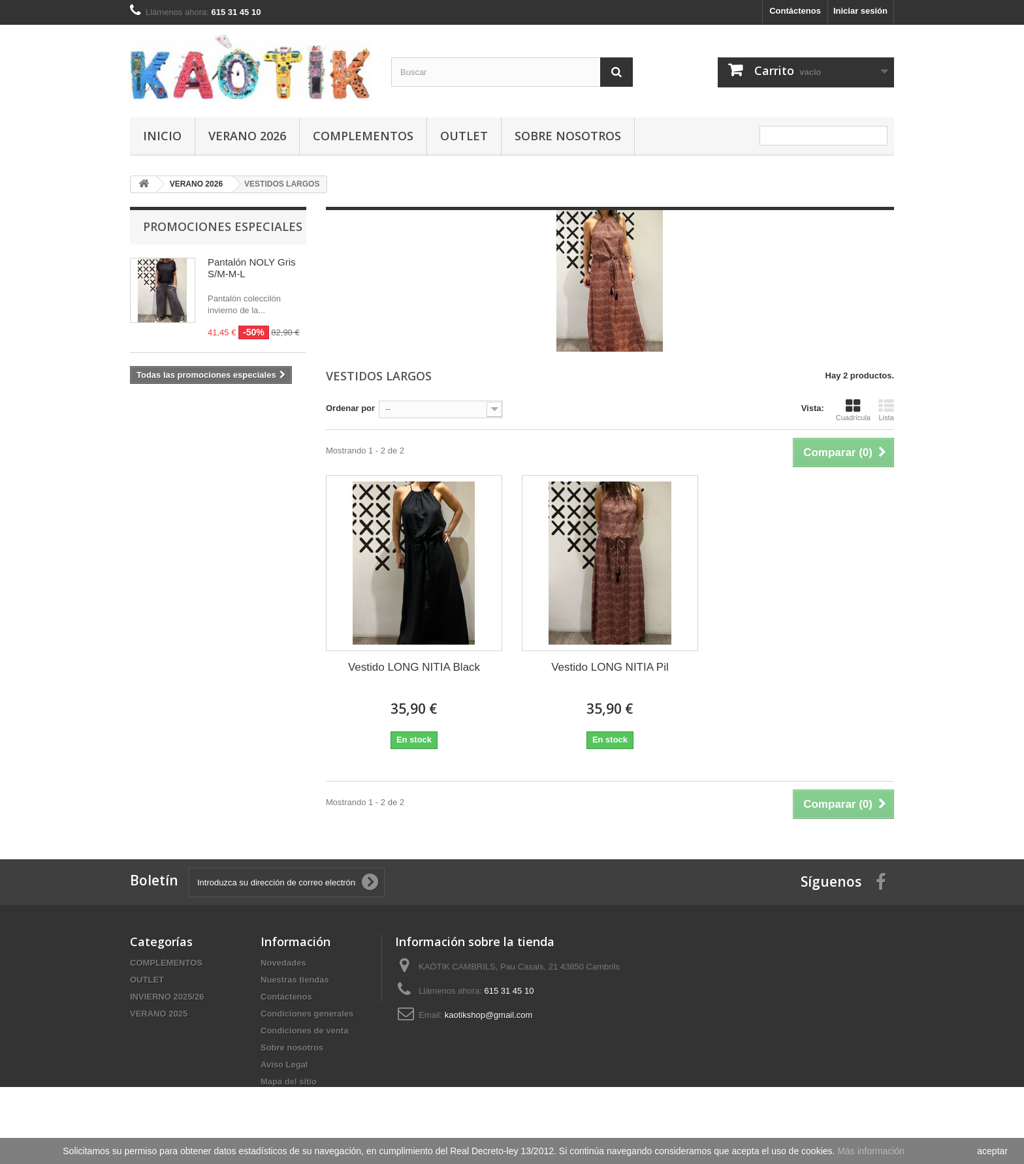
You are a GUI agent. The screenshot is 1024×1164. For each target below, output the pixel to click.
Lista (886, 409)
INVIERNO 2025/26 (167, 997)
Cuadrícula (853, 409)
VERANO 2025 (158, 1013)
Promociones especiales (222, 226)
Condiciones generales (307, 1013)
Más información (870, 1151)
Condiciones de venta (304, 1030)
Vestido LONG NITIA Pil (610, 667)
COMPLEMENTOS (363, 136)
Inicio (162, 136)
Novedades (283, 963)
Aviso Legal (284, 1064)
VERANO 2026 (247, 136)
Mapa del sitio (289, 1081)
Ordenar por (350, 408)
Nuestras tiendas (295, 980)
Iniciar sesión (860, 11)
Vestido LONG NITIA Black (414, 667)
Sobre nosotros (568, 136)
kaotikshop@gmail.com (489, 1015)
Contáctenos (795, 11)
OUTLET (464, 136)
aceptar (992, 1151)
